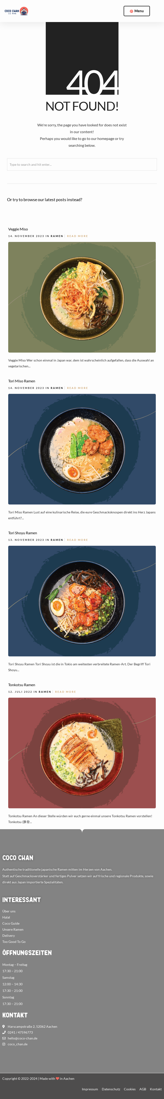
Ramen (57, 235)
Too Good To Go (14, 942)
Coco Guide (10, 923)
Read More (77, 235)
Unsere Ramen (12, 929)
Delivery (8, 935)
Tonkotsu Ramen (21, 684)
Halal (6, 917)
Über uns (8, 911)
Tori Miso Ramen (21, 381)
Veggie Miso (18, 229)
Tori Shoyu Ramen (22, 533)
